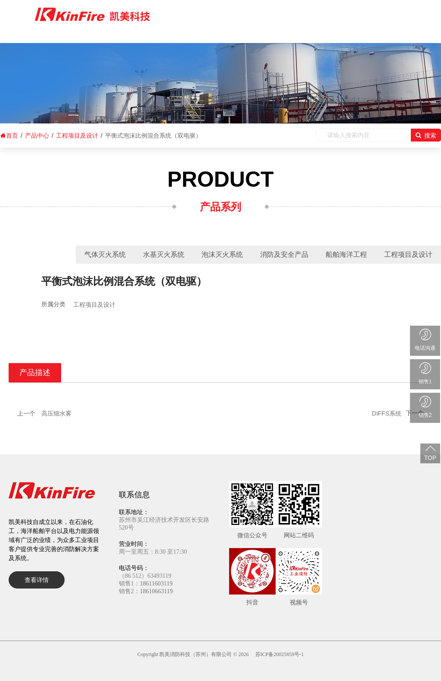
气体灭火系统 (105, 254)
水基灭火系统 (163, 254)
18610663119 (156, 591)
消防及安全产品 (284, 254)
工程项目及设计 (408, 254)
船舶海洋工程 (346, 254)
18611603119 (156, 583)
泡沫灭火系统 (222, 254)
